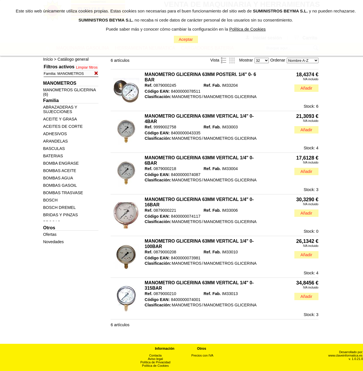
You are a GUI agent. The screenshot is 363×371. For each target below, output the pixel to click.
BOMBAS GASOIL (60, 185)
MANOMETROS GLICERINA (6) (69, 92)
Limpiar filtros (87, 67)
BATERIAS (53, 156)
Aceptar (186, 39)
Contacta (155, 355)
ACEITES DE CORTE (63, 126)
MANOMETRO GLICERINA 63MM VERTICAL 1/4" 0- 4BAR (199, 119)
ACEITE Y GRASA (60, 119)
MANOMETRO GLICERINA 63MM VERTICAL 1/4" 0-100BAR (199, 244)
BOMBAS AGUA (58, 178)
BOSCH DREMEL (59, 207)
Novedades (53, 241)
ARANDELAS (55, 141)
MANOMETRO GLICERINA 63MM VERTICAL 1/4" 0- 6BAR (199, 160)
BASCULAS (54, 148)
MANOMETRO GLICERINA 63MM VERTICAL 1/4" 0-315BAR (199, 285)
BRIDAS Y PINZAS (60, 215)
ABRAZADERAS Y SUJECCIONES (60, 109)
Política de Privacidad (155, 362)
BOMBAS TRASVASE (63, 192)
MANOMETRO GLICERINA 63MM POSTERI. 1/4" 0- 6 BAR (200, 77)
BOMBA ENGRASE (61, 163)
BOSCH (50, 200)
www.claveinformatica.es (345, 355)
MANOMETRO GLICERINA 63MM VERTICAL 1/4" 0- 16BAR (199, 202)
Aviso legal (155, 359)
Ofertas (49, 234)
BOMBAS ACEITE (59, 170)
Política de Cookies (155, 365)
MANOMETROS (187, 96)
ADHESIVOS (55, 134)
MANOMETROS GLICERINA (230, 96)
